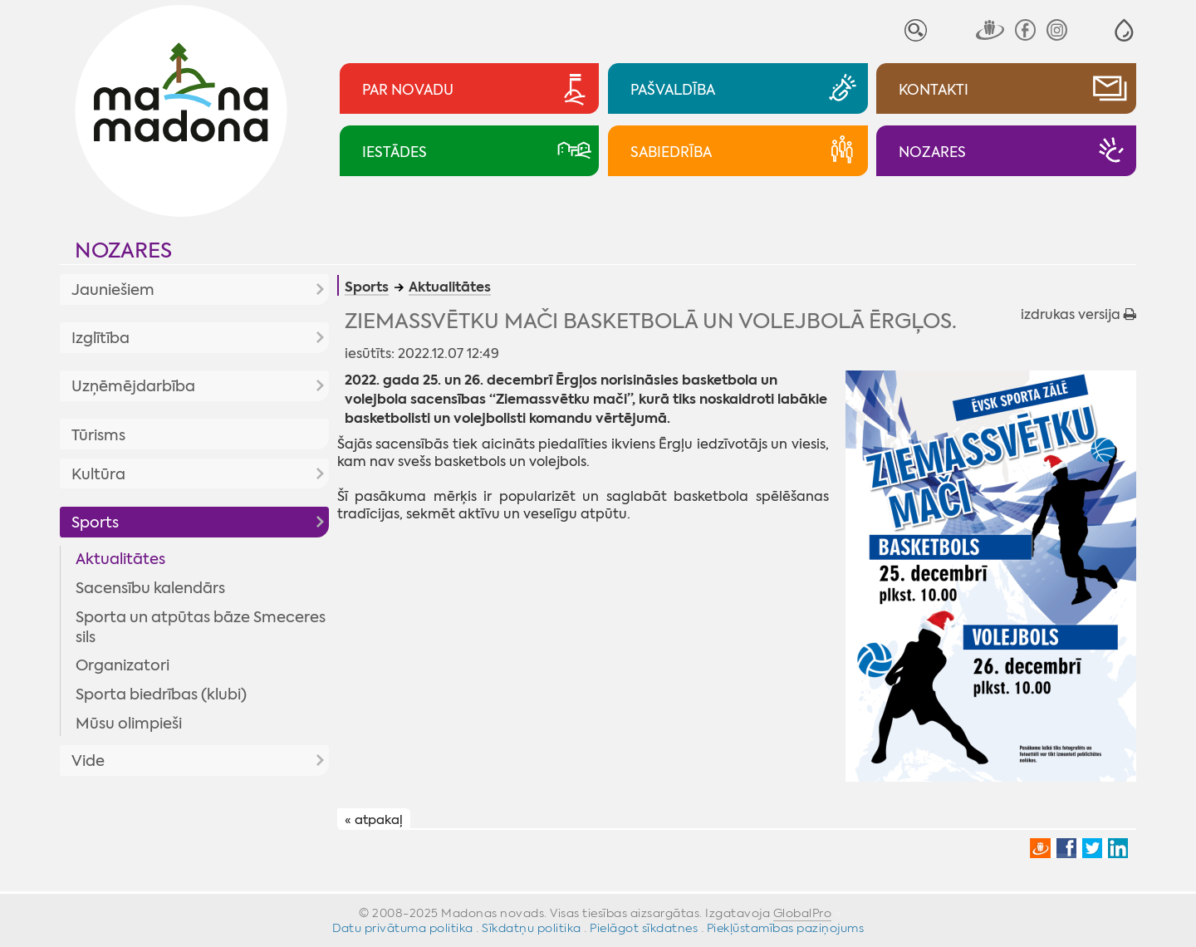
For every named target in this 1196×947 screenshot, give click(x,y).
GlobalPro (802, 912)
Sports (95, 522)
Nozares (123, 250)
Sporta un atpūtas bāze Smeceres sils (201, 627)
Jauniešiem (112, 290)
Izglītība (100, 338)
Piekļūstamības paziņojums (786, 927)
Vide (88, 761)
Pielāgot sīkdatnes (644, 927)
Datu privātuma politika (402, 927)
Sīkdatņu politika (531, 927)
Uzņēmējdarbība (133, 386)
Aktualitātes (120, 559)
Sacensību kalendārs (150, 588)
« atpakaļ (374, 820)
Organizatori (122, 665)
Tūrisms (98, 435)
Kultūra (98, 474)
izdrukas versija (1078, 314)
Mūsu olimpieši (129, 724)
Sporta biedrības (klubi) (161, 694)
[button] (1124, 30)
